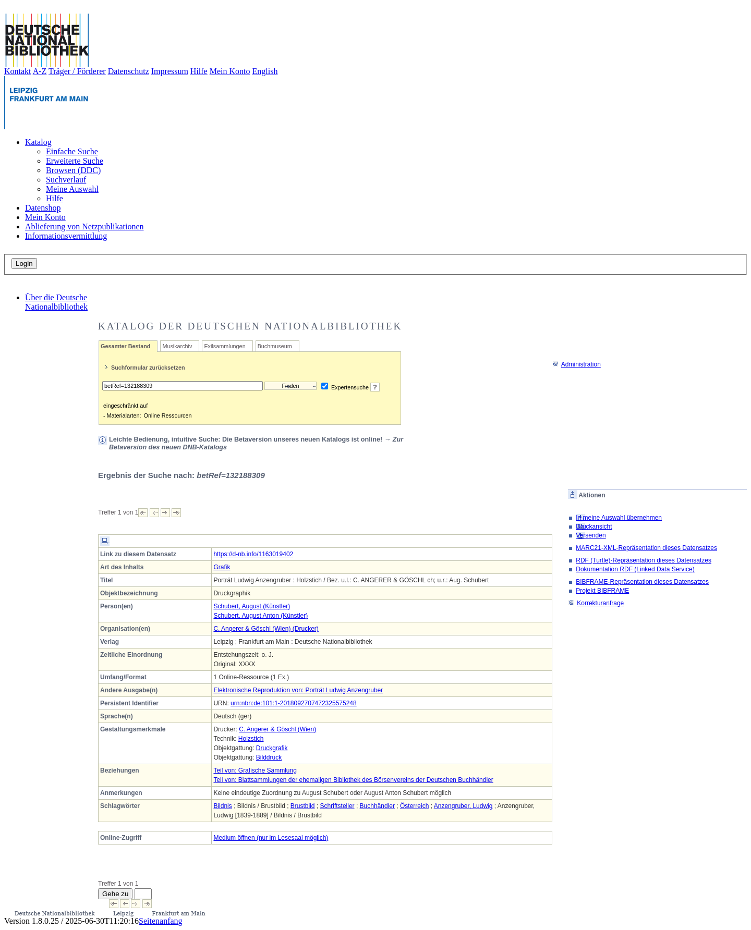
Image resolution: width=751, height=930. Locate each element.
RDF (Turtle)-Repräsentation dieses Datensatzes (643, 560)
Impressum (169, 71)
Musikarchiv (177, 346)
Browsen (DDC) (73, 170)
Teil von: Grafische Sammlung (254, 770)
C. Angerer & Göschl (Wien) (277, 729)
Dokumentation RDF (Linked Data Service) (635, 569)
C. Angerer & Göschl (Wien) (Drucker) (265, 628)
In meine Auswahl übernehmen (619, 517)
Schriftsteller (337, 806)
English (265, 71)
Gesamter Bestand (125, 346)
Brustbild (302, 806)
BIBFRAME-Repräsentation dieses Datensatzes (642, 581)
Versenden (590, 535)
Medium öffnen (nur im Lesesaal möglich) (270, 837)
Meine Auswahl (72, 189)
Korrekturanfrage (596, 603)
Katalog (38, 142)
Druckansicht (594, 526)
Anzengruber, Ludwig (463, 806)
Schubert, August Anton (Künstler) (260, 615)
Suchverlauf (66, 179)
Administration (576, 364)
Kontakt (17, 71)
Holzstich (251, 738)
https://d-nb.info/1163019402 (253, 554)
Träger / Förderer (77, 71)
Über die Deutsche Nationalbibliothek (56, 302)
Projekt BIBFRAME (602, 590)
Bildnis (222, 806)
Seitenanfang (161, 920)
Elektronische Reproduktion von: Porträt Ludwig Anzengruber (298, 690)
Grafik (221, 567)
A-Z (40, 71)
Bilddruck (269, 757)
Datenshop (42, 207)
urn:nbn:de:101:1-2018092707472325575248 (294, 703)
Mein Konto (230, 71)
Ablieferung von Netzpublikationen (84, 226)
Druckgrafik (272, 748)
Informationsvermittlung (66, 235)
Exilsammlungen (224, 346)
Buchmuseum (275, 346)
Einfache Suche (72, 151)
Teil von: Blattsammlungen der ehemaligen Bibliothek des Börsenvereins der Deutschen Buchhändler (353, 780)
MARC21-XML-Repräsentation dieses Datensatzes (646, 548)
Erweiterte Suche (74, 160)
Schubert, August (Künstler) (251, 606)
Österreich (414, 806)
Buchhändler (377, 806)
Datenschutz (128, 71)
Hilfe (199, 71)
